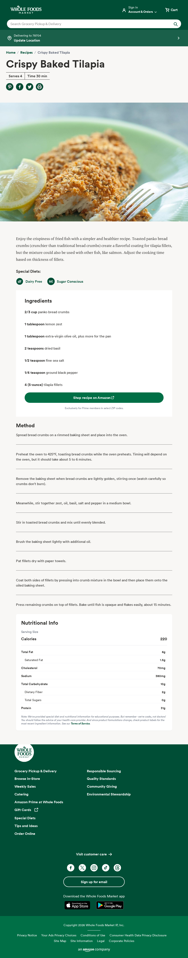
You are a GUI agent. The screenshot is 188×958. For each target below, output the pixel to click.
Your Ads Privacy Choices (58, 935)
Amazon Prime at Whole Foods (38, 802)
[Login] (139, 9)
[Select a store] (94, 38)
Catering (21, 794)
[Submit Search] (176, 23)
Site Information (81, 941)
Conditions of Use (93, 935)
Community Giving (102, 786)
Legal (101, 941)
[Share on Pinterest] (9, 86)
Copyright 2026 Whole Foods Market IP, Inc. (94, 925)
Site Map (60, 941)
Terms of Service (80, 723)
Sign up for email (94, 881)
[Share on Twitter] (29, 86)
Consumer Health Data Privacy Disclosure (138, 935)
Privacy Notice (27, 935)
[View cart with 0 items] (171, 10)
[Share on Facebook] (19, 86)
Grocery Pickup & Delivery (35, 771)
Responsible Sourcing (104, 771)
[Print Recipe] (39, 86)
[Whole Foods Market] (25, 10)
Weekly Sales (25, 786)
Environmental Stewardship (109, 794)
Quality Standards (101, 778)
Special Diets (24, 818)
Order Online (24, 833)
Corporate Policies (121, 941)
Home (10, 52)
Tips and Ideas (26, 825)
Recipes (26, 52)
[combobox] (85, 23)
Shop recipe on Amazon (94, 397)
